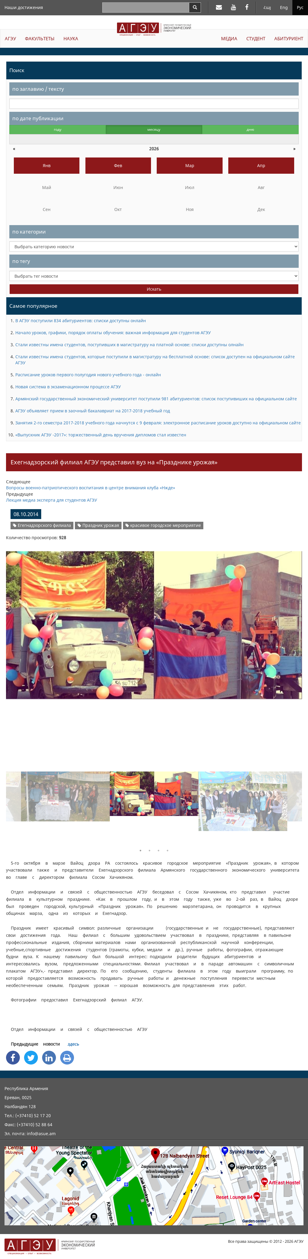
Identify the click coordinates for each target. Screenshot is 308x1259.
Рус (300, 7)
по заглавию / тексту (38, 88)
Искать (154, 289)
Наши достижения (24, 7)
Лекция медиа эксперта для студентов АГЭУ (51, 500)
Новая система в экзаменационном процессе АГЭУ (68, 387)
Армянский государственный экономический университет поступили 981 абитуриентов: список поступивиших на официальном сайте (156, 399)
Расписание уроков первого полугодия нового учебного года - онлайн (88, 374)
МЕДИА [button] (229, 38)
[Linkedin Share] (49, 1058)
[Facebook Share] (13, 1058)
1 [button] (140, 851)
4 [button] (168, 851)
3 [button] (159, 851)
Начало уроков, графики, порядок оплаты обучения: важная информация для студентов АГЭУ (113, 332)
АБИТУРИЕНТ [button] (288, 38)
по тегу (21, 261)
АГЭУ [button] (10, 38)
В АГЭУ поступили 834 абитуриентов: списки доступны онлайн (80, 320)
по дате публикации (37, 118)
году (57, 129)
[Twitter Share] (31, 1058)
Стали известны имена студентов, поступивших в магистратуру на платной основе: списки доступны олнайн (129, 344)
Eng (284, 7)
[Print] (67, 1058)
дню (250, 129)
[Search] (195, 7)
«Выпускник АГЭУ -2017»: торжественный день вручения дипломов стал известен (100, 435)
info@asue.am (41, 1133)
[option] (154, 621)
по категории (29, 231)
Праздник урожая (98, 525)
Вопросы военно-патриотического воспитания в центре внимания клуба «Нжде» (90, 487)
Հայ (267, 7)
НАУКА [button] (70, 38)
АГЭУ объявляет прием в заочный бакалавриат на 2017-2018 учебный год (92, 411)
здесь (73, 1044)
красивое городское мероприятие (163, 525)
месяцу (153, 129)
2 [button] (149, 851)
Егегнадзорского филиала (42, 525)
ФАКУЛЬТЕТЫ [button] (39, 38)
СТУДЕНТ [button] (255, 38)
